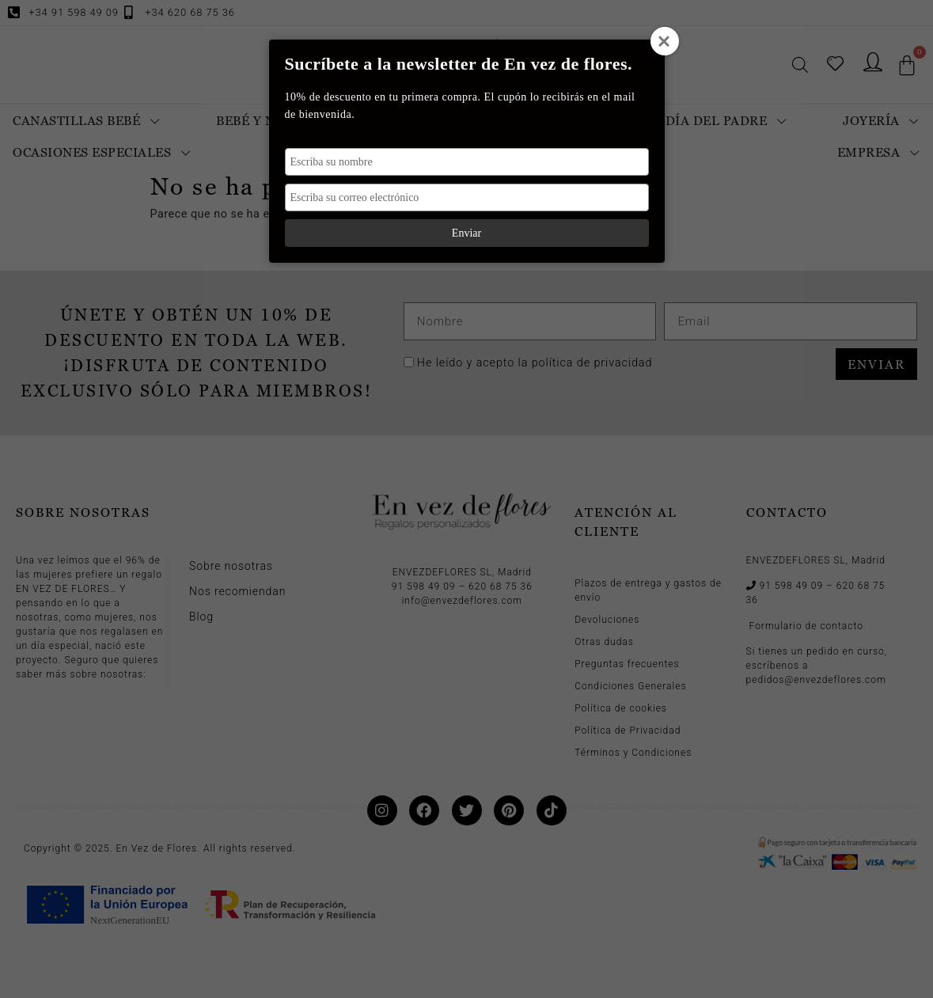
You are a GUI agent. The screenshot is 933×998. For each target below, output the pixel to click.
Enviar (466, 233)
